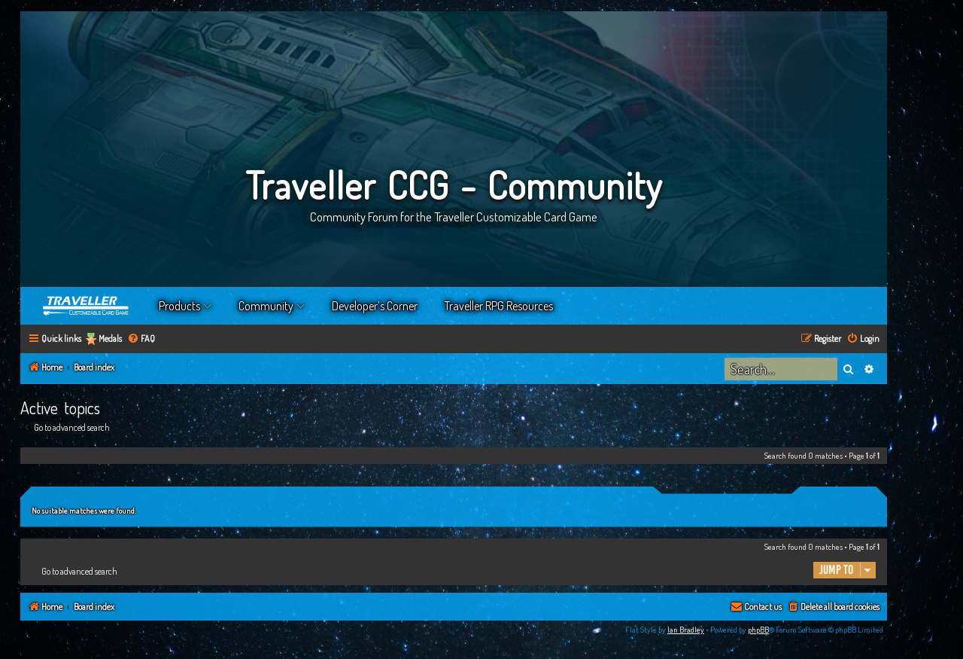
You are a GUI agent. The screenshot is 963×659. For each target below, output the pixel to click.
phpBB (758, 629)
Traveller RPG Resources (499, 305)
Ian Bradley (685, 629)
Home (86, 305)
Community (265, 305)
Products (179, 305)
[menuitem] (141, 339)
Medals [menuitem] (110, 338)
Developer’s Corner (375, 305)
